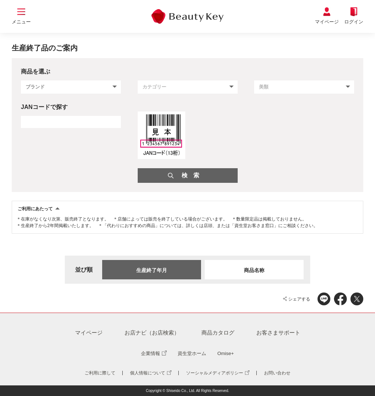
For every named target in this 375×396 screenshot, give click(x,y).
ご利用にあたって (35, 208)
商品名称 (254, 270)
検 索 (190, 175)
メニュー (21, 21)
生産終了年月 (151, 270)
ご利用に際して (100, 373)
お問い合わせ (277, 373)
